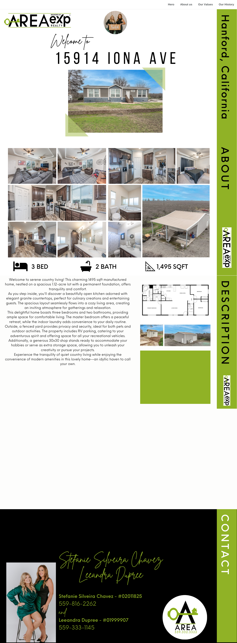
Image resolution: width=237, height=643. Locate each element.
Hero (171, 4)
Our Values (205, 4)
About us (186, 4)
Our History (226, 4)
